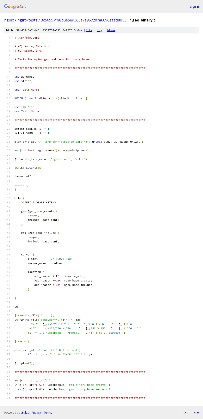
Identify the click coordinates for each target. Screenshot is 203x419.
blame (111, 30)
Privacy (36, 412)
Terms (47, 412)
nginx (9, 20)
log (99, 30)
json (195, 412)
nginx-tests (27, 20)
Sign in (194, 6)
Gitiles (25, 412)
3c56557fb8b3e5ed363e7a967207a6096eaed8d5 (82, 20)
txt (185, 412)
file (89, 30)
